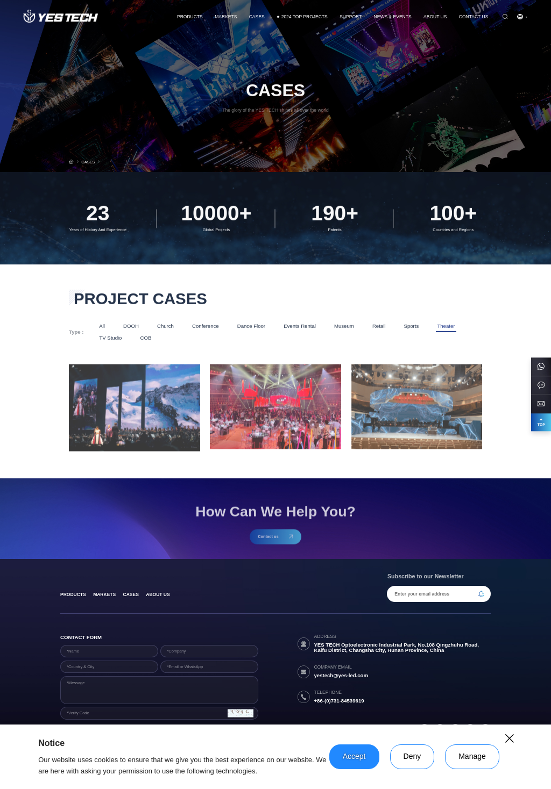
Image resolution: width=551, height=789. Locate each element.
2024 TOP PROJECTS (302, 16)
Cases (131, 594)
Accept (354, 756)
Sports (411, 326)
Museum (344, 326)
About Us (435, 16)
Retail (379, 326)
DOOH (131, 326)
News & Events (393, 16)
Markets (226, 16)
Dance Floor (251, 326)
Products (190, 16)
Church (165, 326)
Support (351, 16)
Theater (446, 326)
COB (146, 338)
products (73, 594)
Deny (412, 756)
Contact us (474, 16)
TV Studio (110, 338)
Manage (472, 756)
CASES (257, 16)
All (102, 326)
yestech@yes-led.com (341, 675)
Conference (205, 326)
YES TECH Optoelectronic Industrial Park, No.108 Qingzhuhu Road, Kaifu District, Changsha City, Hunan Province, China (396, 648)
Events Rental (300, 326)
